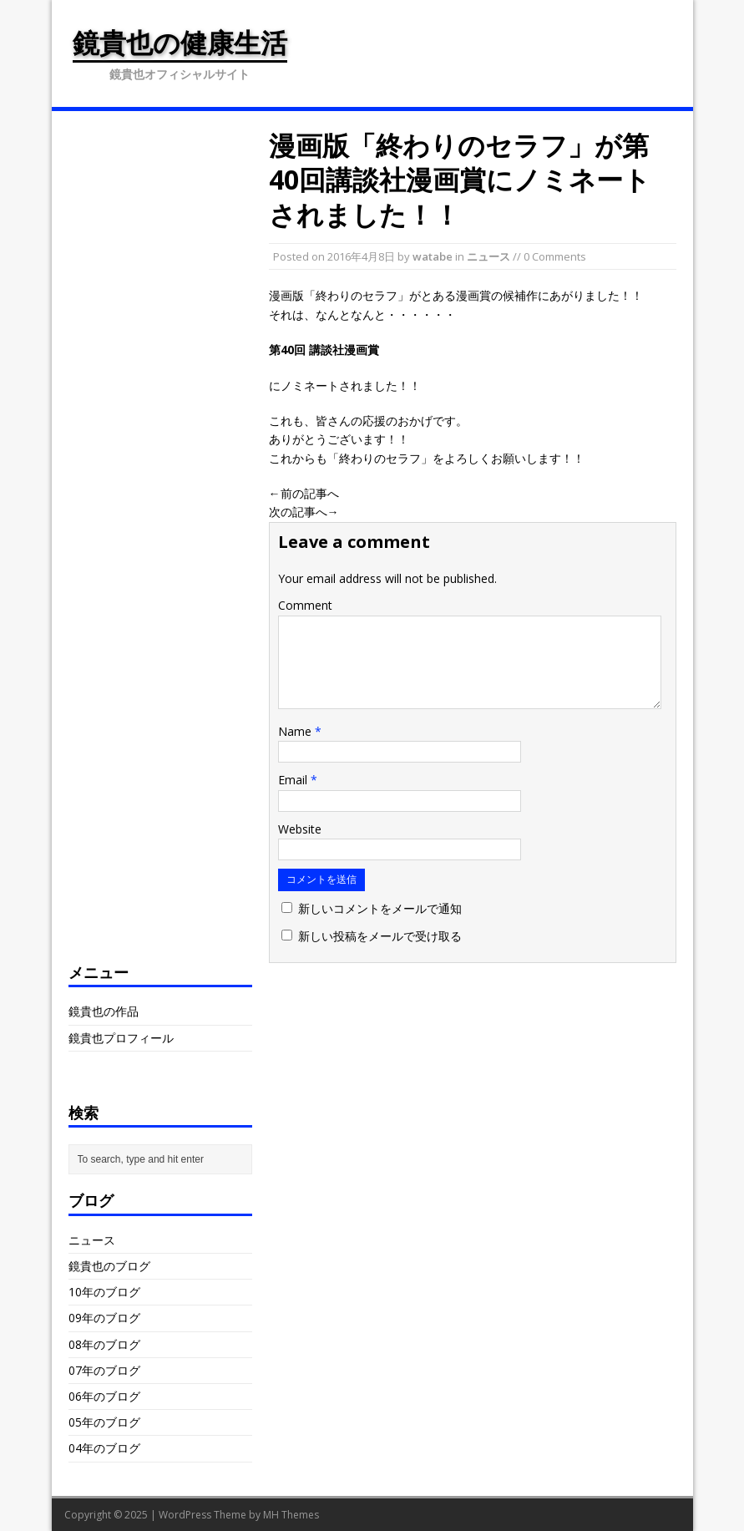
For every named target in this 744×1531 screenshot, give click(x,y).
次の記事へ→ (304, 512)
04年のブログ (104, 1448)
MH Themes (291, 1515)
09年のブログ (104, 1318)
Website (299, 829)
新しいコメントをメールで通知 (380, 908)
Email (294, 780)
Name (296, 731)
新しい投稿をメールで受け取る (380, 936)
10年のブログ (104, 1292)
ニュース (488, 256)
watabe (432, 256)
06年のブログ (104, 1396)
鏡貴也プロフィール (121, 1038)
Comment (305, 605)
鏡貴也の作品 (103, 1011)
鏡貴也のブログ (109, 1266)
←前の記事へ (304, 493)
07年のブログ (104, 1370)
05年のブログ (104, 1422)
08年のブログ (104, 1344)
